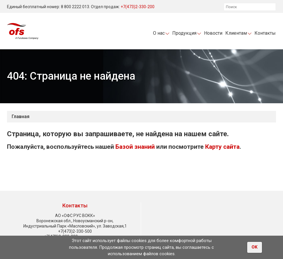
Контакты (265, 33)
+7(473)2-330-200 (137, 6)
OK (254, 247)
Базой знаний (135, 146)
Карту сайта (222, 146)
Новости (213, 33)
